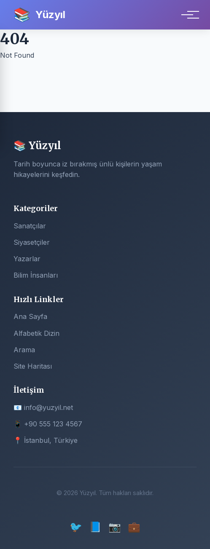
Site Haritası (32, 366)
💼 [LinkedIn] (134, 527)
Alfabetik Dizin (36, 333)
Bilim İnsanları (35, 275)
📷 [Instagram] (114, 527)
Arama (24, 349)
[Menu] (187, 15)
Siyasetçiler (31, 242)
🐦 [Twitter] (76, 527)
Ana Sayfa (30, 316)
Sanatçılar (29, 226)
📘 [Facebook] (95, 527)
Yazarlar (26, 258)
